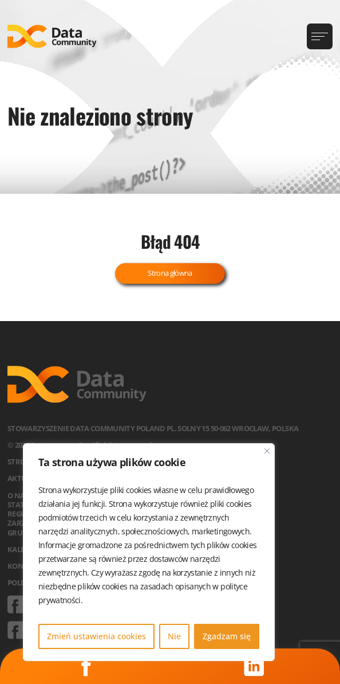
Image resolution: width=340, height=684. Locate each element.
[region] (149, 552)
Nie (174, 636)
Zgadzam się (227, 636)
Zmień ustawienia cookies (96, 636)
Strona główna (170, 273)
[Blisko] (267, 451)
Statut (20, 504)
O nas (18, 495)
